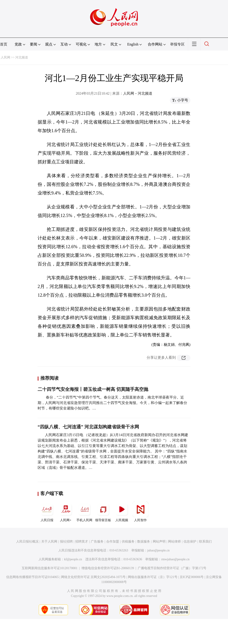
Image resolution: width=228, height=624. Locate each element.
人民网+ (66, 511)
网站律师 (174, 541)
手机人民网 (84, 511)
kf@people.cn (73, 559)
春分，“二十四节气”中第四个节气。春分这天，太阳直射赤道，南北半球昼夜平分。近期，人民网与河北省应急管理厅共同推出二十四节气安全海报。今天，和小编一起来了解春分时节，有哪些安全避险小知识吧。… (112, 402)
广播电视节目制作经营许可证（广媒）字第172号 (172, 568)
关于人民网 (49, 541)
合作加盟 (112, 541)
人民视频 (122, 511)
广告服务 (97, 541)
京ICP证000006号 (192, 577)
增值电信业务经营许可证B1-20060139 (107, 568)
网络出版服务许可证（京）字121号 (152, 577)
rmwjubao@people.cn (175, 559)
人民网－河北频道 (137, 93)
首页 (3, 44)
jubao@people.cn (158, 550)
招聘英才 (81, 541)
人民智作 (140, 511)
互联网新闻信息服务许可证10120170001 (50, 568)
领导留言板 (103, 511)
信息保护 (190, 541)
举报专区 (177, 44)
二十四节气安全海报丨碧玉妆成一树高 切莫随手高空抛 (93, 389)
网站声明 (159, 541)
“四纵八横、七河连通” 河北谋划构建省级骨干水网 (88, 426)
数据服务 (143, 541)
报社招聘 (66, 541)
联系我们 (205, 541)
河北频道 (21, 57)
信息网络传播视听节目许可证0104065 (32, 577)
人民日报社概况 (27, 541)
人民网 (5, 57)
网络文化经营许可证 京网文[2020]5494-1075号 (93, 577)
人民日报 (47, 511)
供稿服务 (128, 541)
